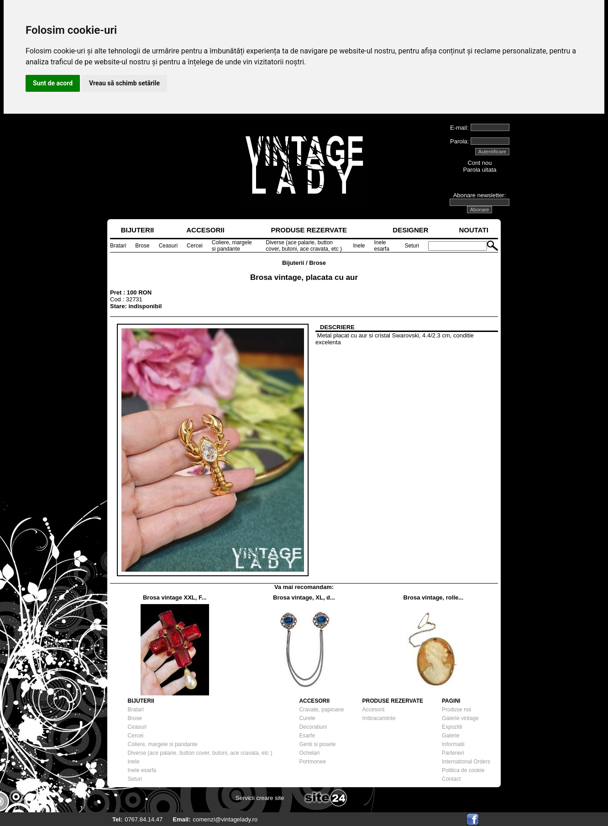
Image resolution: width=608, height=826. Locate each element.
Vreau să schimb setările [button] (124, 83)
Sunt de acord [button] (53, 83)
